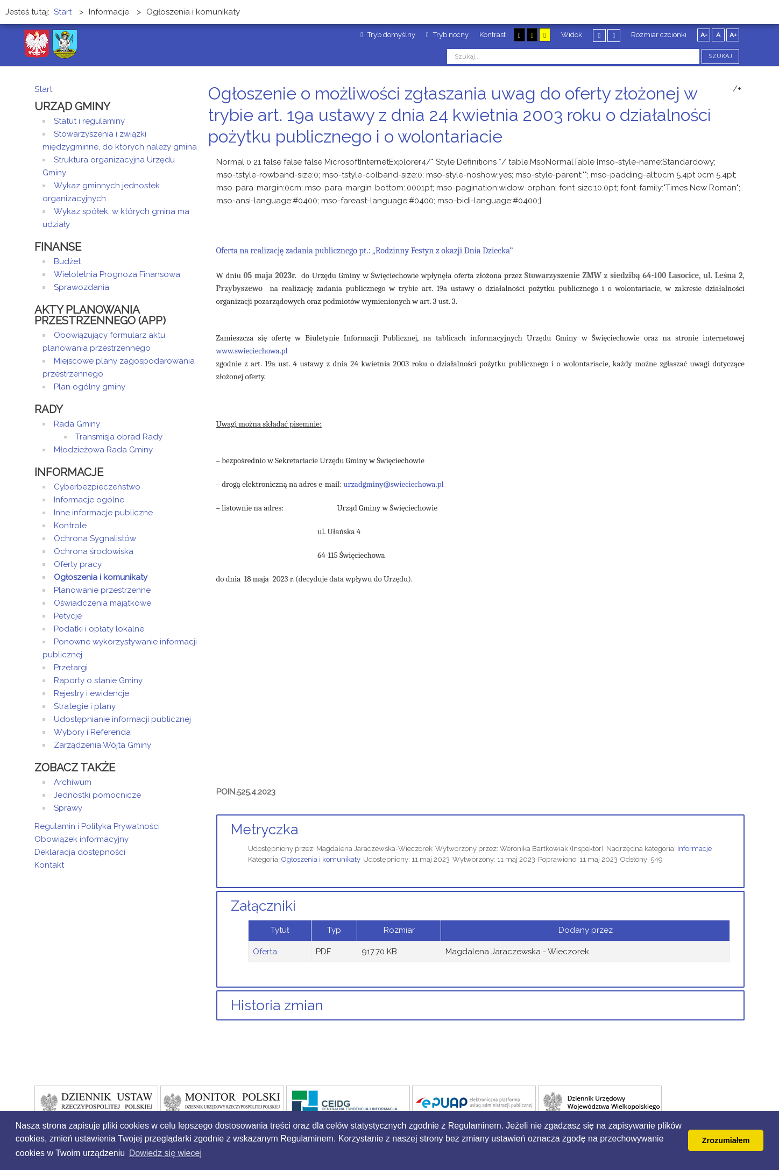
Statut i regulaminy (89, 121)
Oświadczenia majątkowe (102, 603)
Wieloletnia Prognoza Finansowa (117, 274)
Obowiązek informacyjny (81, 839)
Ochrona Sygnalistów (95, 538)
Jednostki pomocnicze (97, 795)
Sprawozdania (81, 287)
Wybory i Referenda (92, 732)
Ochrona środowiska (93, 551)
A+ (733, 35)
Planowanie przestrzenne (102, 590)
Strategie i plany (85, 706)
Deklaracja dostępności (79, 852)
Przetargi (71, 667)
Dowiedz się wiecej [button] (165, 1153)
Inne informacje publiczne (103, 512)
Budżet (67, 261)
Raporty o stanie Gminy (98, 680)
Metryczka (264, 829)
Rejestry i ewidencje (91, 693)
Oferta (265, 951)
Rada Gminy (77, 424)
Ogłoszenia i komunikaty (320, 859)
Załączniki (263, 906)
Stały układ (599, 35)
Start (43, 89)
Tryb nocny (447, 34)
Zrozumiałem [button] (726, 1140)
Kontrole (70, 525)
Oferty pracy (78, 564)
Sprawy (68, 808)
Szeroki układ (613, 35)
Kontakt (49, 865)
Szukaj (720, 56)
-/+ (735, 89)
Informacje (694, 849)
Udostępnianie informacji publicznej (122, 719)
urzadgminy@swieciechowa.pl (393, 484)
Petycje (68, 616)
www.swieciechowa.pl (252, 351)
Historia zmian (277, 1005)
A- (703, 35)
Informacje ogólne (89, 500)
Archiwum (72, 782)
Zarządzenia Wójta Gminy (102, 745)
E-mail (741, 157)
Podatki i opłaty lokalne (99, 629)
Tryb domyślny (387, 34)
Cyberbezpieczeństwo (97, 487)
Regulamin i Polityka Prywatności (97, 826)
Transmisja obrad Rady (118, 437)
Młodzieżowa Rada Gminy (103, 450)
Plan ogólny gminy (89, 387)
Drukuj (728, 157)
